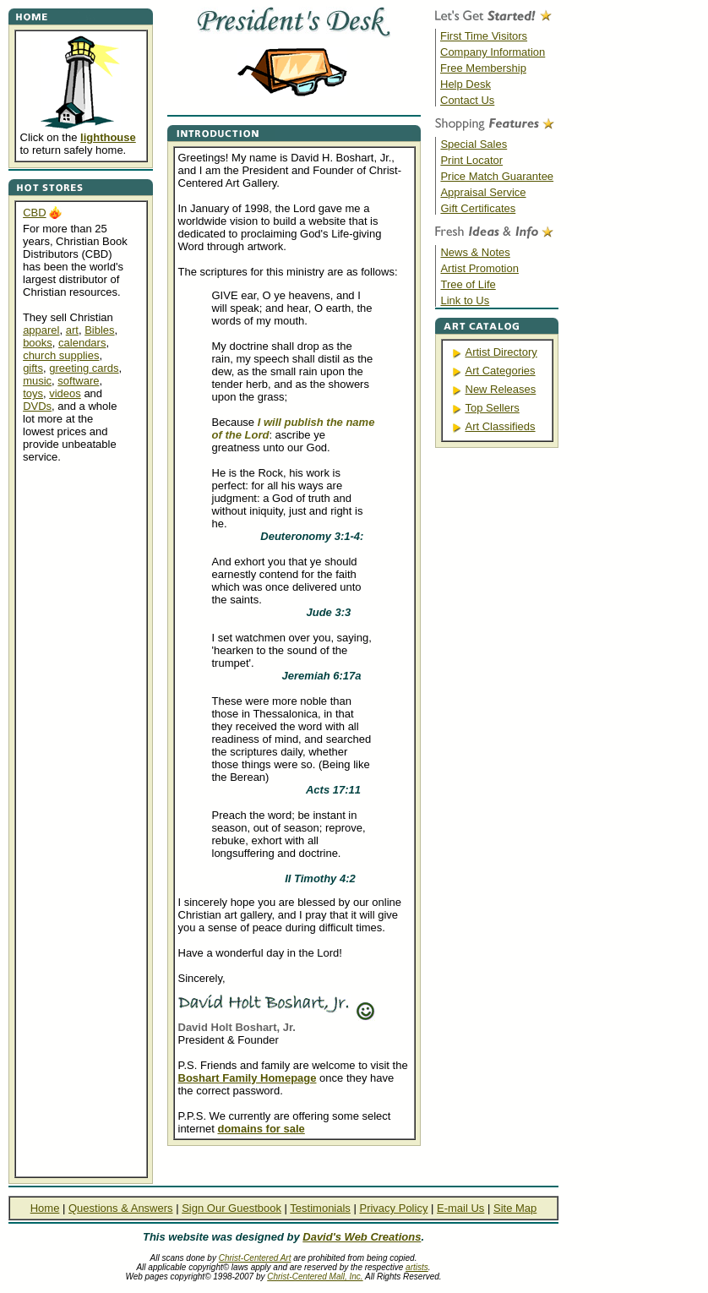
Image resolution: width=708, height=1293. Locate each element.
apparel (41, 330)
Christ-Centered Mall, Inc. (314, 1276)
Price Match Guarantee (496, 176)
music (37, 380)
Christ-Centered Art (255, 1258)
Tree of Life (467, 284)
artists (417, 1267)
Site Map (514, 1208)
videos (65, 393)
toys (33, 393)
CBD (34, 212)
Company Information (492, 52)
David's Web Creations (361, 1236)
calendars (82, 342)
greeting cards (83, 368)
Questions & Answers (120, 1208)
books (37, 342)
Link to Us (464, 300)
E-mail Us (460, 1208)
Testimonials (320, 1208)
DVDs (37, 406)
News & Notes (474, 252)
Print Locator (471, 160)
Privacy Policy (393, 1208)
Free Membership (483, 68)
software (78, 380)
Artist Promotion (479, 268)
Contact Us (467, 100)
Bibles (99, 330)
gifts (33, 368)
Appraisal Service (483, 192)
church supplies (61, 355)
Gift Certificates (477, 208)
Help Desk (465, 84)
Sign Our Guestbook (231, 1208)
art (72, 330)
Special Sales (473, 144)
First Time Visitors (483, 36)
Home (45, 1208)
